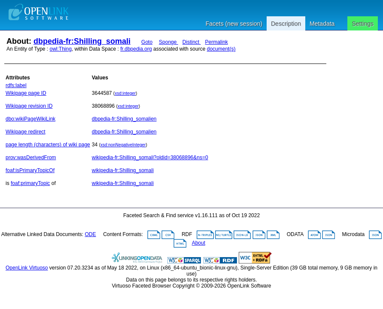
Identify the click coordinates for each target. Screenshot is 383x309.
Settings (363, 23)
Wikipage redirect (26, 132)
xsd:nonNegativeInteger (123, 144)
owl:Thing (61, 49)
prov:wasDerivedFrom (31, 157)
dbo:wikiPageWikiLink (30, 119)
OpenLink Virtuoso (27, 268)
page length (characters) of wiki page (48, 145)
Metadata (322, 23)
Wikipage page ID (26, 93)
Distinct (191, 42)
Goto (146, 42)
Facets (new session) (234, 23)
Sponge (168, 42)
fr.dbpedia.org (136, 49)
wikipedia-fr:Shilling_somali (123, 170)
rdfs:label (16, 85)
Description (286, 23)
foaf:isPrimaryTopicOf (30, 170)
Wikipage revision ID (29, 106)
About (198, 243)
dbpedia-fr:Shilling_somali (82, 41)
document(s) (221, 49)
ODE (90, 234)
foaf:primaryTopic (30, 183)
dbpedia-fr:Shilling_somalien (124, 119)
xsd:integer (125, 93)
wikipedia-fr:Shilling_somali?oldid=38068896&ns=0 (150, 157)
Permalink (216, 42)
